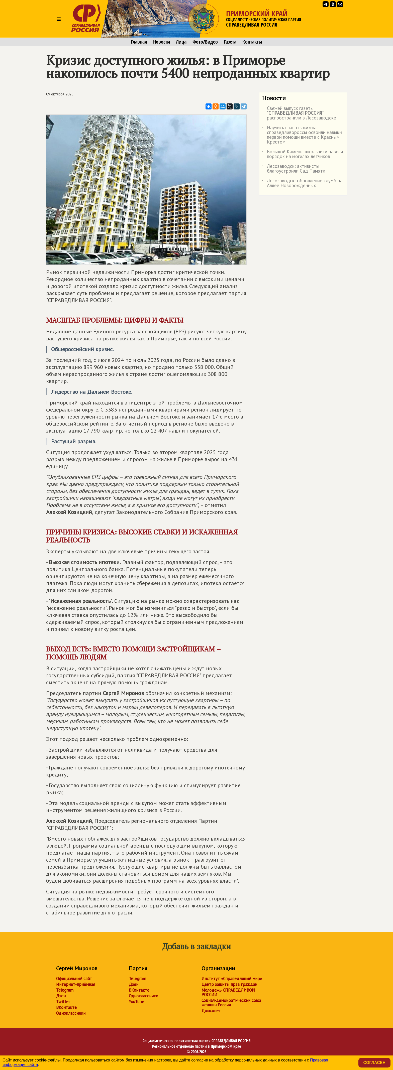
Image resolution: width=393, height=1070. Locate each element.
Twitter (63, 1001)
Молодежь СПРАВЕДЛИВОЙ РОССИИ (228, 992)
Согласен (374, 1062)
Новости (161, 42)
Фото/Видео (205, 42)
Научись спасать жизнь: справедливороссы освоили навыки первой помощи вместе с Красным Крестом (302, 135)
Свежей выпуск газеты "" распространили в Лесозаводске (299, 113)
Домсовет (211, 1010)
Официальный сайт (74, 978)
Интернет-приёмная (75, 984)
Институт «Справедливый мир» (232, 978)
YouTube (136, 1001)
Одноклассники (70, 1013)
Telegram (64, 990)
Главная (139, 42)
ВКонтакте (66, 1007)
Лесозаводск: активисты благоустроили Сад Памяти (293, 169)
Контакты (252, 42)
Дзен (61, 996)
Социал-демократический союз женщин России (231, 1002)
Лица (181, 42)
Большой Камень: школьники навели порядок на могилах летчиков (302, 154)
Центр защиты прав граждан (229, 984)
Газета (230, 42)
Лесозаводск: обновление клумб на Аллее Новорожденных (302, 183)
